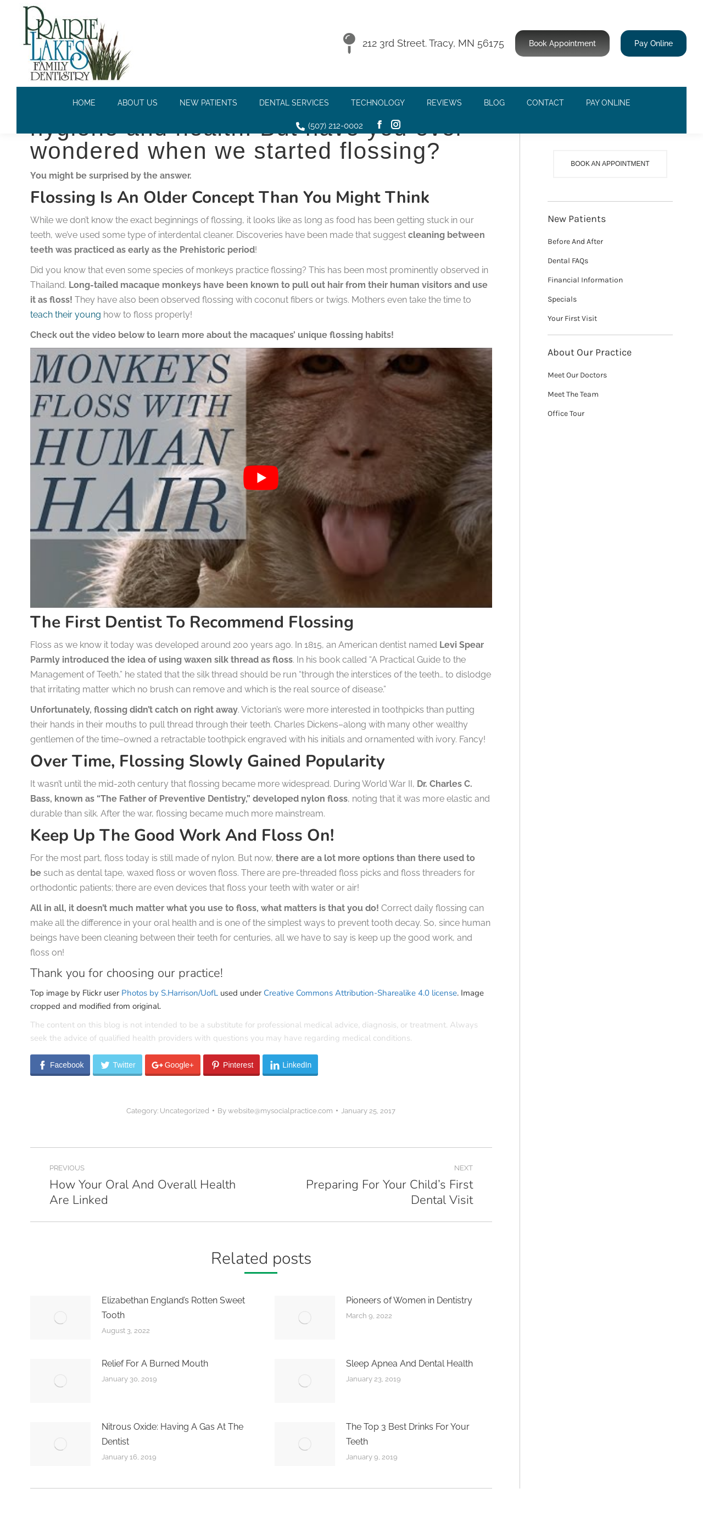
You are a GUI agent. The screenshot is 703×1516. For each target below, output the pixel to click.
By (275, 1111)
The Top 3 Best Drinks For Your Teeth (408, 1434)
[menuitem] (84, 103)
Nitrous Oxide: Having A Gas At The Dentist (172, 1434)
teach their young (65, 314)
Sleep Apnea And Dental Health (409, 1363)
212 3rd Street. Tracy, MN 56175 (423, 43)
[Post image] (60, 1318)
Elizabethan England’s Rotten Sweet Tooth (173, 1307)
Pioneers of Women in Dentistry (409, 1300)
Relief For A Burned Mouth (155, 1363)
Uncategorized (184, 1111)
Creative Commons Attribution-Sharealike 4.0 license (360, 992)
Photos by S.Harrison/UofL (169, 992)
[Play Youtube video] (261, 478)
